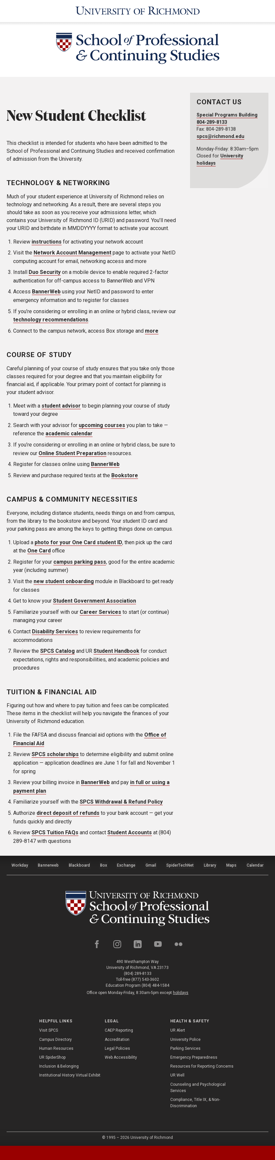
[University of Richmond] (137, 11)
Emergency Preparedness (193, 1055)
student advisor (61, 405)
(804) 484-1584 (155, 983)
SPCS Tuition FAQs (55, 832)
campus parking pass (79, 562)
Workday (20, 864)
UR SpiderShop (52, 1055)
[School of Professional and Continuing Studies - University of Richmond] (137, 906)
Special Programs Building (227, 115)
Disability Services (55, 631)
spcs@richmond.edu (220, 136)
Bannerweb (48, 864)
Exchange (127, 864)
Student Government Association (94, 601)
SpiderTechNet (180, 864)
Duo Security (45, 272)
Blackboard (79, 864)
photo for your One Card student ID (78, 542)
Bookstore (124, 475)
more (151, 331)
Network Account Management (72, 252)
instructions (47, 241)
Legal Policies (117, 1046)
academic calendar (69, 433)
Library (210, 864)
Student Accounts (129, 832)
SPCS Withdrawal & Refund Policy (121, 802)
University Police (185, 1038)
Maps (231, 864)
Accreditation (117, 1038)
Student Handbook (116, 651)
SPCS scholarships (55, 754)
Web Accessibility (121, 1055)
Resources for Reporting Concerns (202, 1064)
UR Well (177, 1073)
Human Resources (56, 1046)
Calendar (255, 864)
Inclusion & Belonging (59, 1064)
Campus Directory (55, 1038)
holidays (180, 991)
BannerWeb (46, 291)
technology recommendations (50, 319)
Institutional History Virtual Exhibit (69, 1073)
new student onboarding (64, 581)
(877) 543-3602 (145, 978)
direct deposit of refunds (68, 813)
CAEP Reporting (119, 1028)
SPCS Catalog (57, 651)
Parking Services (185, 1046)
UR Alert (177, 1028)
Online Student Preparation (72, 453)
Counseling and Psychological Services (198, 1085)
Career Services (100, 612)
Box (103, 864)
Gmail (151, 864)
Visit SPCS (48, 1028)
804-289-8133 (212, 122)
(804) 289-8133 (137, 972)
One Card (39, 550)
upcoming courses (102, 425)
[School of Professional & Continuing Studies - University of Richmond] (137, 49)
